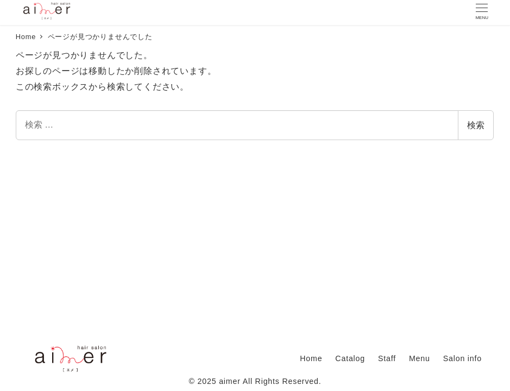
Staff (387, 358)
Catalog (350, 358)
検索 (475, 125)
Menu (419, 358)
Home (311, 358)
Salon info (462, 358)
